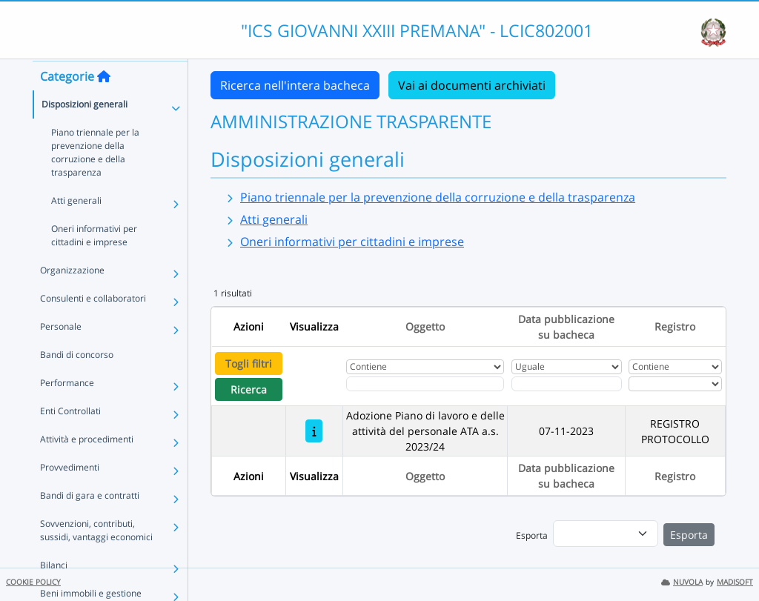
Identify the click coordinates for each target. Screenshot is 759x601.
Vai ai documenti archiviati (472, 85)
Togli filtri (248, 363)
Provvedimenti (69, 495)
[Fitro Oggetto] (425, 383)
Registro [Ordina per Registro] (674, 326)
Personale (61, 354)
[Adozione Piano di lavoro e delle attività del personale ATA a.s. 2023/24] (313, 430)
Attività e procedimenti (86, 467)
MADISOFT (735, 582)
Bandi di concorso (76, 382)
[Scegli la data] (566, 383)
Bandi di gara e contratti (89, 523)
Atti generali (76, 228)
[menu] (605, 533)
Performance (67, 411)
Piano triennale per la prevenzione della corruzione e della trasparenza (95, 180)
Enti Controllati (70, 439)
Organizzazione (72, 298)
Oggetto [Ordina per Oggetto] (425, 326)
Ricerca (249, 389)
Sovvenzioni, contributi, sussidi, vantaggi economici (96, 558)
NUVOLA (682, 582)
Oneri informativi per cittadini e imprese (94, 263)
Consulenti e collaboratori (93, 326)
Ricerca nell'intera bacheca (295, 85)
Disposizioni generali (84, 132)
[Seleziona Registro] (675, 383)
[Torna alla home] (103, 104)
